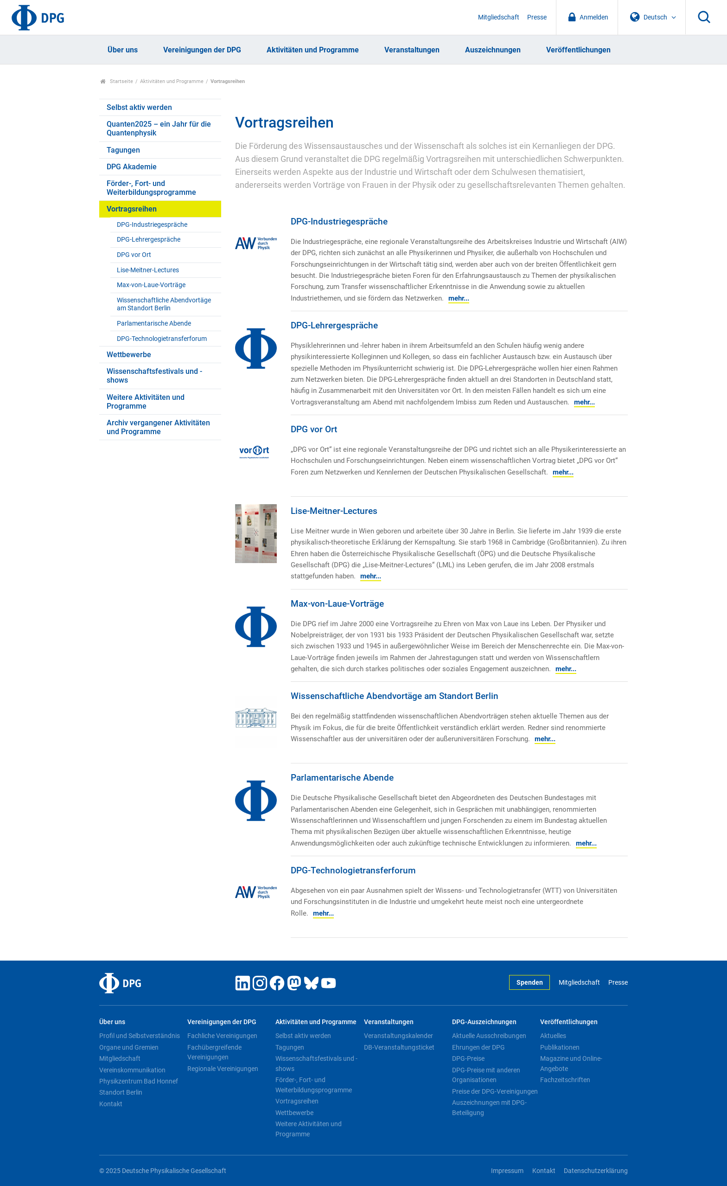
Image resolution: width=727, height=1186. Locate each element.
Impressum (507, 1171)
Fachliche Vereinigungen (222, 1035)
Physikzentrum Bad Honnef (138, 1081)
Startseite (116, 81)
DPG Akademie (132, 166)
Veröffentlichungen (578, 49)
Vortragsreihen (132, 209)
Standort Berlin (120, 1092)
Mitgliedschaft (498, 17)
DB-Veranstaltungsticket (399, 1047)
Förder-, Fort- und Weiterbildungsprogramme (151, 188)
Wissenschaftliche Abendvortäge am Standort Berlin (164, 304)
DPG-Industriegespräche (152, 225)
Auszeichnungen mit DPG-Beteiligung (489, 1107)
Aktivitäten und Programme (313, 49)
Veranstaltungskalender (398, 1035)
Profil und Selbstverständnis (139, 1035)
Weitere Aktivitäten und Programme (146, 401)
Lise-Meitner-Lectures (148, 270)
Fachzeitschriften (565, 1079)
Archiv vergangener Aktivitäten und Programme (158, 427)
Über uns (123, 49)
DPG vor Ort (134, 255)
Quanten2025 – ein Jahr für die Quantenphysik (159, 128)
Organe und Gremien (129, 1047)
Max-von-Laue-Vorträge (151, 285)
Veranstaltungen (412, 49)
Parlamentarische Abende (154, 323)
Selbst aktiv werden (139, 107)
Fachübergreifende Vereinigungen (214, 1052)
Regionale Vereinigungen (222, 1068)
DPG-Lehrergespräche (148, 240)
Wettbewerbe (129, 354)
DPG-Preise (468, 1058)
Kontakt (110, 1104)
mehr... (458, 298)
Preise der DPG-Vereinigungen (495, 1091)
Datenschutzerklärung (596, 1171)
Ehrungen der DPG (478, 1047)
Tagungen (123, 150)
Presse (537, 17)
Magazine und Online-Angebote (571, 1063)
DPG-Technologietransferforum (162, 339)
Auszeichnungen (493, 49)
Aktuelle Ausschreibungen (489, 1035)
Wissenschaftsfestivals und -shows (154, 376)
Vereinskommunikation (132, 1070)
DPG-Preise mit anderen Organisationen (486, 1075)
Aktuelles (553, 1035)
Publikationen (560, 1047)
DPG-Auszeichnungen (484, 1022)
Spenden (530, 983)
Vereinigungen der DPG (202, 49)
